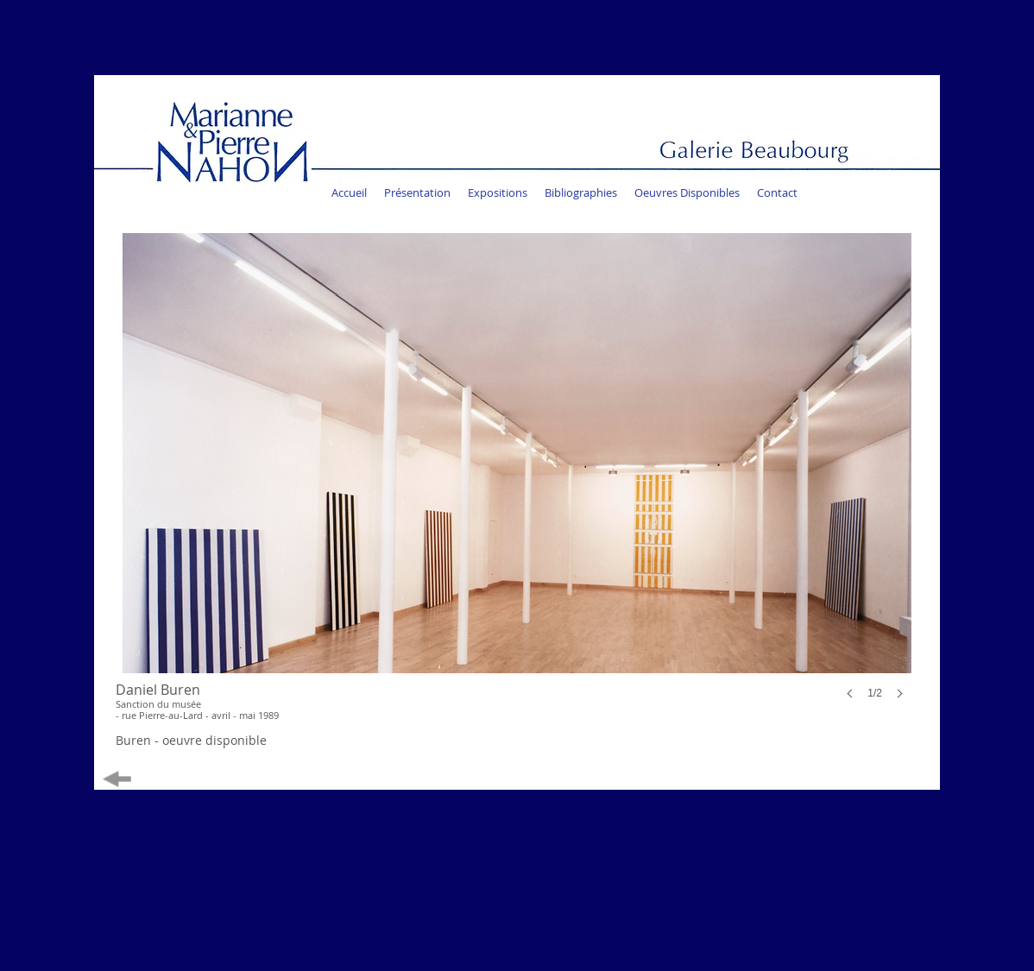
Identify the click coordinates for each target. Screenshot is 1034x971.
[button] (515, 483)
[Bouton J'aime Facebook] (780, 220)
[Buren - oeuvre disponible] (191, 741)
